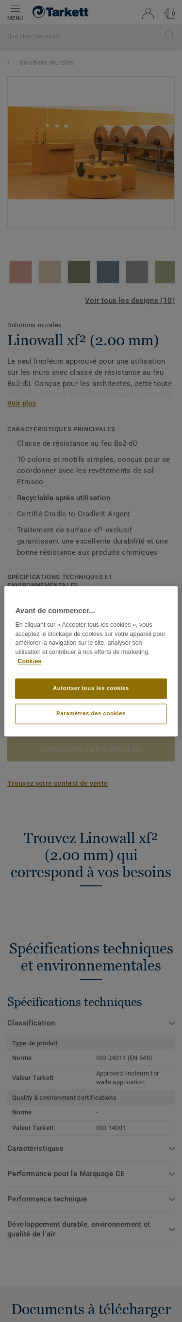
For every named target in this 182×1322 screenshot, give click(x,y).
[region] (90, 661)
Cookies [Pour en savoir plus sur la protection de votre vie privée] (29, 661)
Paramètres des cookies (91, 713)
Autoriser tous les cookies (91, 688)
